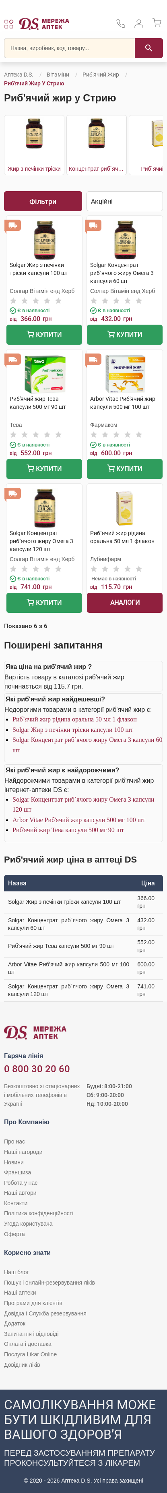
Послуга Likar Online (30, 1354)
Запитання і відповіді (31, 1334)
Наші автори (20, 1193)
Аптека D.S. (18, 74)
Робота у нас (20, 1183)
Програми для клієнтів (33, 1303)
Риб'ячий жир (100, 74)
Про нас (14, 1141)
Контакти (15, 1203)
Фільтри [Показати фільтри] (42, 201)
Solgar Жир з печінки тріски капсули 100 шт (72, 729)
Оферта (14, 1234)
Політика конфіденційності (38, 1213)
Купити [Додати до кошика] (44, 335)
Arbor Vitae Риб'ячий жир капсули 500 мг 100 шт (78, 819)
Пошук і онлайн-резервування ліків (49, 1282)
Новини (14, 1162)
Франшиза (17, 1172)
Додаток (14, 1323)
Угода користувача (28, 1223)
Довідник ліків (22, 1365)
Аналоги (125, 602)
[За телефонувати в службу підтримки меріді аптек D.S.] (121, 26)
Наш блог (16, 1272)
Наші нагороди (23, 1152)
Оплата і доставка (28, 1344)
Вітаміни (58, 74)
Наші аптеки (20, 1292)
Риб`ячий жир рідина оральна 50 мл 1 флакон (74, 719)
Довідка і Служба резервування (45, 1313)
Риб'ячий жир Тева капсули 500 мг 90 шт (68, 829)
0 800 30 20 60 (37, 1069)
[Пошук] (149, 48)
